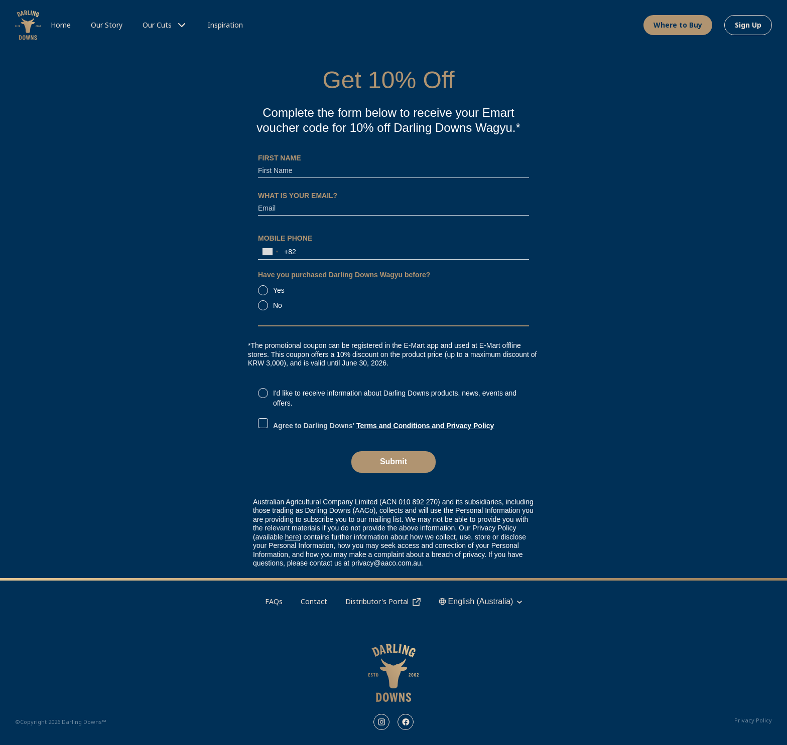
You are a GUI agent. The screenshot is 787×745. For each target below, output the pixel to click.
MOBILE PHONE (285, 238)
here (292, 537)
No (277, 305)
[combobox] (270, 251)
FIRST (279, 158)
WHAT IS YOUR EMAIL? (297, 196)
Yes (279, 290)
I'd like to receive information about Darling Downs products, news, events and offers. (394, 398)
